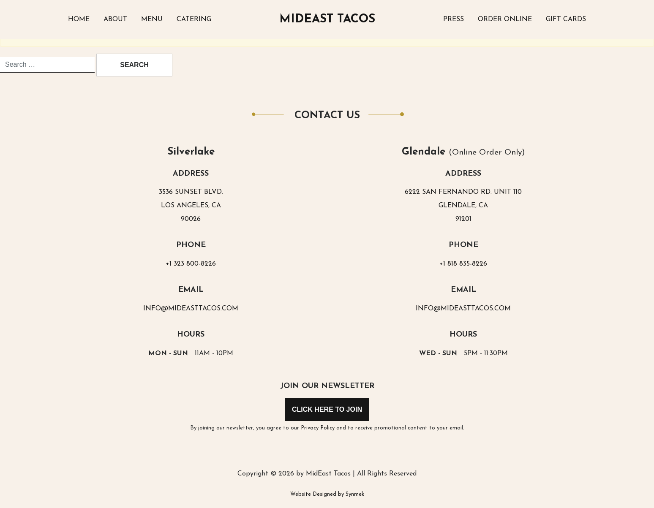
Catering (194, 19)
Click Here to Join (327, 409)
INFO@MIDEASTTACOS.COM (190, 308)
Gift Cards (566, 19)
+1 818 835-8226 (463, 264)
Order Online (505, 19)
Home (79, 19)
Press (453, 19)
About (115, 19)
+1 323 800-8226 (191, 264)
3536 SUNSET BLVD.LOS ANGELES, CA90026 (191, 206)
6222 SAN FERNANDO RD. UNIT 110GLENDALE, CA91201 (463, 206)
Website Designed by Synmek (327, 494)
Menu (152, 19)
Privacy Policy (318, 428)
